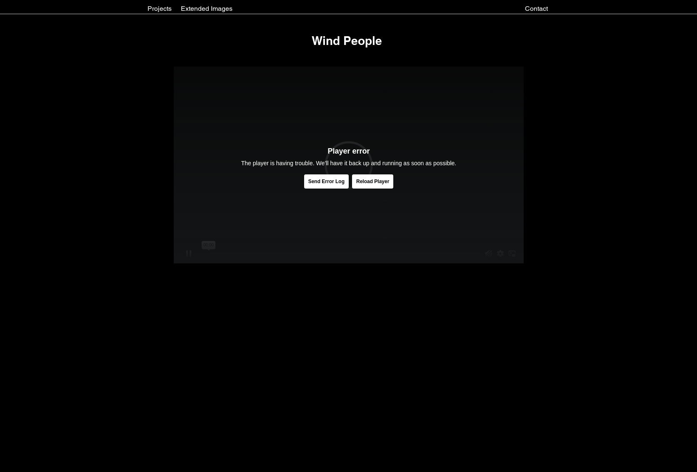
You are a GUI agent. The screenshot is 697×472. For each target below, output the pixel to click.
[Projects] (160, 8)
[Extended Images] (207, 8)
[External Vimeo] (349, 165)
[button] (347, 40)
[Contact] (536, 8)
